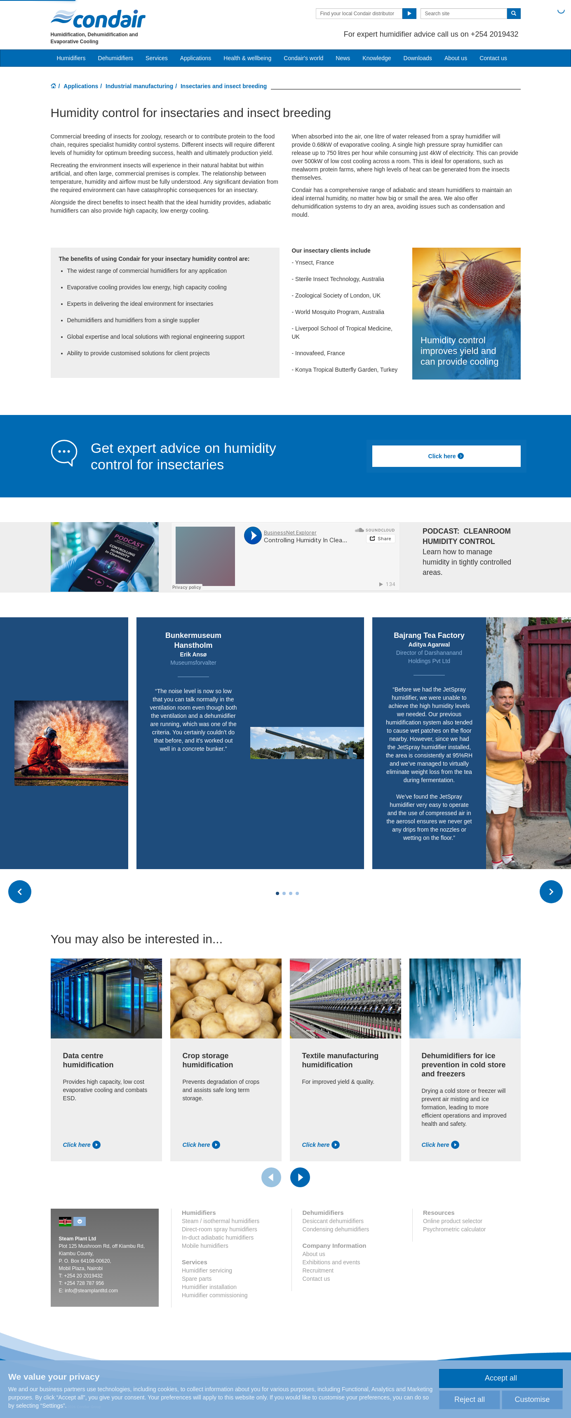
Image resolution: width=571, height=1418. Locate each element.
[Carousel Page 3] (290, 893)
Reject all (469, 1399)
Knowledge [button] (376, 58)
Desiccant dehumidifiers (333, 1221)
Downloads (418, 58)
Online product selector (452, 1221)
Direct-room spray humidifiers (219, 1229)
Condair (98, 18)
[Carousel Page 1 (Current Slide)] (277, 893)
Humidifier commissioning (215, 1295)
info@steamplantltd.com (91, 1291)
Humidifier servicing (207, 1270)
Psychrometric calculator (454, 1229)
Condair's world (303, 58)
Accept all (501, 1378)
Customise (532, 1399)
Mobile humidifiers (205, 1245)
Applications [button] (195, 58)
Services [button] (157, 58)
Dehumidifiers (116, 58)
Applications (80, 86)
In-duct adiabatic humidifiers (218, 1237)
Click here (446, 456)
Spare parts (196, 1278)
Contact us (493, 58)
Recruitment (317, 1270)
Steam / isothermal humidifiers (220, 1221)
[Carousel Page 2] (284, 893)
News (343, 58)
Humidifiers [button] (71, 58)
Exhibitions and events (331, 1262)
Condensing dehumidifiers (335, 1229)
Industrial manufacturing (139, 86)
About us (455, 58)
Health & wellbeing (247, 58)
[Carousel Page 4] (297, 893)
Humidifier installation (209, 1287)
